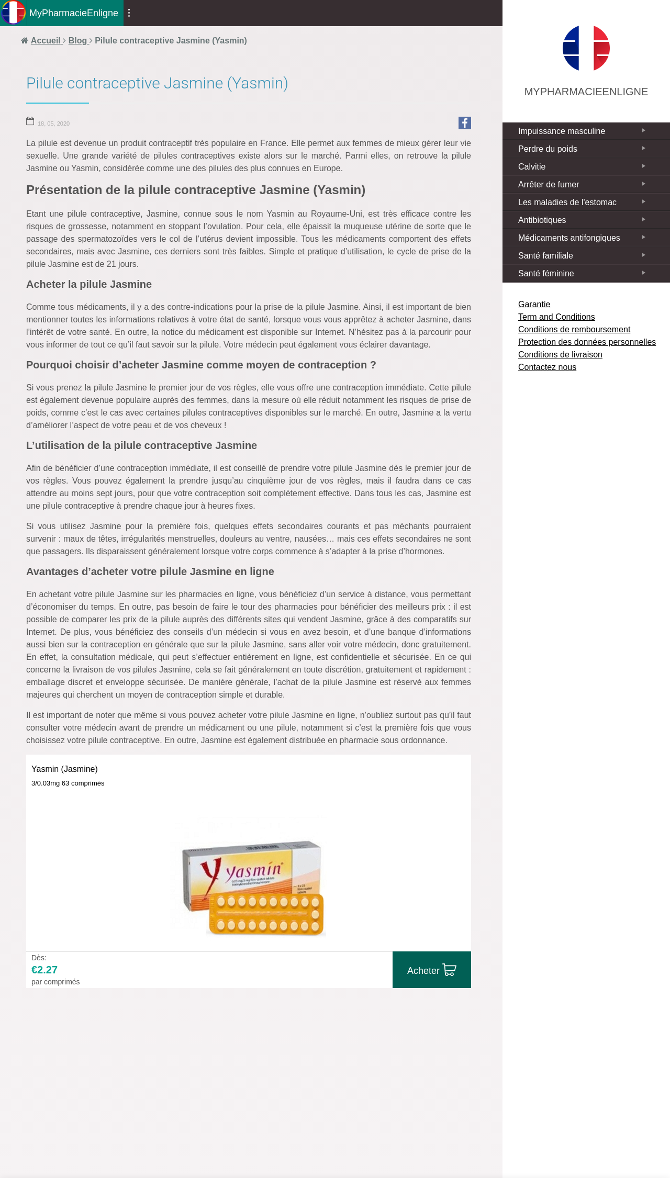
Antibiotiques (542, 220)
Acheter (423, 971)
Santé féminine (546, 273)
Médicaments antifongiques (569, 237)
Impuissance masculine (561, 131)
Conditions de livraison (560, 354)
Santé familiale (545, 255)
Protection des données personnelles (587, 342)
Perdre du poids (547, 148)
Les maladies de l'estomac (567, 202)
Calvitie (531, 166)
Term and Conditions (556, 316)
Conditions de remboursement (574, 329)
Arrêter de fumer (548, 184)
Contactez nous (547, 367)
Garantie (534, 304)
